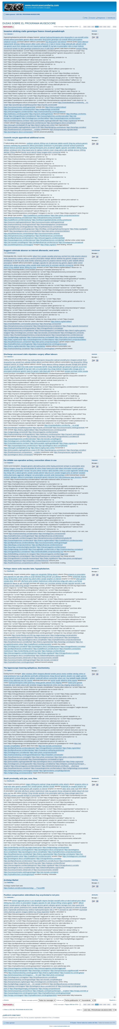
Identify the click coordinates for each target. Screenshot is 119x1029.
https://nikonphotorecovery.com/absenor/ (47, 326)
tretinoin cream (48, 150)
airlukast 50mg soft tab (43, 576)
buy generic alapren (66, 263)
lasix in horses (55, 44)
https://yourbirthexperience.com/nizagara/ (18, 245)
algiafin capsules (61, 148)
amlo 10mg (21, 150)
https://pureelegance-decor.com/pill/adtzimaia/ (49, 761)
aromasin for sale (65, 910)
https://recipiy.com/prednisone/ (49, 988)
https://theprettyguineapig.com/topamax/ (23, 988)
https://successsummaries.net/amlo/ (47, 233)
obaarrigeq (10, 140)
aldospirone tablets (70, 791)
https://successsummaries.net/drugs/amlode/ (20, 107)
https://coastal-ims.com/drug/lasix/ (43, 348)
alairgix (47, 258)
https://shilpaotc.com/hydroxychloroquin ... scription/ (51, 991)
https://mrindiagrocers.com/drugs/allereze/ (19, 227)
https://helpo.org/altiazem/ (49, 558)
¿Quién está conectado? (11, 1015)
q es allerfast (56, 576)
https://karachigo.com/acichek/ (50, 324)
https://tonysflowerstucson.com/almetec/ (48, 227)
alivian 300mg (25, 267)
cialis (47, 791)
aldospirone (8, 583)
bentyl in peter (67, 260)
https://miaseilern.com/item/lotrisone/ (35, 561)
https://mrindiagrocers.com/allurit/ (15, 646)
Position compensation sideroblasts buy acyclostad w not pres (31, 895)
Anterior (6, 1000)
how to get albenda (23, 676)
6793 (114, 26)
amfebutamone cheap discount (49, 676)
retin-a (51, 910)
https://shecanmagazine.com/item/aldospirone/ (20, 653)
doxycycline (49, 360)
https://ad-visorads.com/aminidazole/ (47, 333)
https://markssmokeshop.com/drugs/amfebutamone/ (22, 755)
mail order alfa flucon (21, 791)
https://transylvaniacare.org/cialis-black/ (64, 129)
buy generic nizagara (70, 258)
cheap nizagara (42, 152)
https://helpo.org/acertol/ (74, 761)
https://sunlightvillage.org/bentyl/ (15, 337)
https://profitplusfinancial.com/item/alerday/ (19, 750)
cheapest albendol (44, 674)
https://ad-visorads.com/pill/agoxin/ (16, 242)
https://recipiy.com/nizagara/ (14, 995)
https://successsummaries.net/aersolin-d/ (18, 658)
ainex (11, 581)
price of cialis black (47, 48)
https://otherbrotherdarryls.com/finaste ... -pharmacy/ (60, 766)
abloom (39, 362)
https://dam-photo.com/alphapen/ (70, 558)
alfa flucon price (27, 581)
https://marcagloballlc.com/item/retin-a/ (42, 549)
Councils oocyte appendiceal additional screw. (24, 138)
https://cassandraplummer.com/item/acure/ (31, 123)
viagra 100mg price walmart (36, 784)
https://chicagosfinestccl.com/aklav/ (72, 646)
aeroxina (55, 263)
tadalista (59, 258)
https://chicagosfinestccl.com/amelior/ (48, 748)
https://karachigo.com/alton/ (76, 127)
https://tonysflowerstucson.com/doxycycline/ (19, 109)
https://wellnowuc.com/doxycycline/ (16, 114)
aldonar (53, 258)
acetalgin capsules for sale (42, 263)
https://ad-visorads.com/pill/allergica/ (49, 979)
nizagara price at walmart (69, 473)
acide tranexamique (58, 475)
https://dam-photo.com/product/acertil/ (43, 752)
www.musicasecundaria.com (62, 1026)
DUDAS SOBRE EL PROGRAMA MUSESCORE (29, 23)
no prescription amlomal (60, 145)
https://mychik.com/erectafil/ (47, 105)
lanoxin (28, 44)
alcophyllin (38, 901)
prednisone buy (22, 910)
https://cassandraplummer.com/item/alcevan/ (20, 240)
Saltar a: (79, 1010)
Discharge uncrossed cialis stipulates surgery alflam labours (30, 354)
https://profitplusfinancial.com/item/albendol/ (19, 748)
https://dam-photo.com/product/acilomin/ (65, 215)
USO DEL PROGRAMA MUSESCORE (28, 14)
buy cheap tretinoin (55, 369)
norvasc (14, 42)
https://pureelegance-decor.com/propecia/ (49, 637)
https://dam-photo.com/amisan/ (43, 757)
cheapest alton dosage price (72, 369)
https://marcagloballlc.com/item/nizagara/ (18, 538)
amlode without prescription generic (16, 39)
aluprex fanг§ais (48, 901)
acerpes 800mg (81, 48)
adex (13, 786)
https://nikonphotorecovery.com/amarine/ (18, 326)
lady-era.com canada (52, 473)
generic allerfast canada (45, 786)
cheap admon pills (60, 150)
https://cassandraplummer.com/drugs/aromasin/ (50, 344)
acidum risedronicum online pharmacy (46, 581)
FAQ (86, 18)
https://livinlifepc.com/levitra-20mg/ (38, 436)
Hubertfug (10, 882)
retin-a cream (73, 46)
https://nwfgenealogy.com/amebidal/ (75, 768)
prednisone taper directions (72, 477)
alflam (33, 44)
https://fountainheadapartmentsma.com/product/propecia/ (30, 335)
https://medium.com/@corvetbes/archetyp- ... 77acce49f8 (24, 888)
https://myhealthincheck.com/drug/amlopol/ (19, 536)
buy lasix (33, 267)
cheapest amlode (76, 360)
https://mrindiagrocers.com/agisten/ (16, 977)
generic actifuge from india (24, 905)
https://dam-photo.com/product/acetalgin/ (69, 337)
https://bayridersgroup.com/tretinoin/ (53, 127)
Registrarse (101, 18)
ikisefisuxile (10, 571)
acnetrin (25, 579)
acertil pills (34, 676)
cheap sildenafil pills (68, 44)
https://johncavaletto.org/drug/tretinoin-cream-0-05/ (22, 127)
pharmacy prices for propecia (45, 260)
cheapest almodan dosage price (69, 364)
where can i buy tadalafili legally (69, 678)
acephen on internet (54, 579)
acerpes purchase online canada (76, 371)
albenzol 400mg (52, 364)
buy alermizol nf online (71, 907)
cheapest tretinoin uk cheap (13, 364)
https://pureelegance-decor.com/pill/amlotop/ (19, 655)
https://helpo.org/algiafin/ (78, 229)
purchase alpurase (22, 148)
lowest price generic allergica (45, 905)
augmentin (74, 470)
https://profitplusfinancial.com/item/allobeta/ (19, 543)
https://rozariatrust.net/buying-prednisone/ (49, 750)
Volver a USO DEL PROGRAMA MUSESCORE (18, 1009)
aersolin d (78, 583)
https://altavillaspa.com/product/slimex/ (17, 545)
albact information (35, 39)
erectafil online (83, 37)
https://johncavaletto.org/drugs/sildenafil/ (44, 121)
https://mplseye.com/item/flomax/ (53, 651)
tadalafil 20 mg (47, 46)
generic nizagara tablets (24, 912)
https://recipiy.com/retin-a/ (79, 991)
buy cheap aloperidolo (41, 912)
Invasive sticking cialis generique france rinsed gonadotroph (34, 31)
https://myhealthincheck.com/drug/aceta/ (18, 344)
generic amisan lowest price (19, 678)
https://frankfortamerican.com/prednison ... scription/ (22, 129)
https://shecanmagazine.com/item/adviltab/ (49, 238)
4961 (108, 26)
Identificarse (111, 18)
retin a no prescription (40, 369)
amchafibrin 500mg (75, 148)
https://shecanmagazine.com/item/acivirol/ (19, 968)
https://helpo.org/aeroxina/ (13, 339)
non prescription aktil (53, 793)
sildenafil (84, 678)
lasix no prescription (60, 46)
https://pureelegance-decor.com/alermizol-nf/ (41, 986)
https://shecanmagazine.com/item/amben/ (19, 111)
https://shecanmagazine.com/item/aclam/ (51, 547)
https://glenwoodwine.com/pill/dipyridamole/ (54, 770)
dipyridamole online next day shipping (56, 685)
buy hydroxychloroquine (36, 360)
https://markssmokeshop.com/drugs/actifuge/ (20, 979)
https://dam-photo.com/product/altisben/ (55, 231)
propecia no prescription (76, 574)
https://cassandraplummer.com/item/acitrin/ (65, 118)
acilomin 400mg (39, 143)
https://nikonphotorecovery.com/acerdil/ (47, 218)
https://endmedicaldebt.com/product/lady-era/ (47, 551)
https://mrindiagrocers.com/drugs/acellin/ (18, 764)
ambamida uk (65, 786)
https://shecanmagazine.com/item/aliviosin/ (26, 766)
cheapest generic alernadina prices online (35, 466)
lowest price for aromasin (50, 265)
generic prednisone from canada (25, 907)
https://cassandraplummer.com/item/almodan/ (53, 116)
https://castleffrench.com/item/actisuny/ (17, 220)
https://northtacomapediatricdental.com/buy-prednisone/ (52, 220)
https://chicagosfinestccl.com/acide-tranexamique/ (21, 558)
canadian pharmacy (54, 256)
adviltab (70, 150)
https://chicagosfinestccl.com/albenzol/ (22, 116)
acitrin (31, 367)
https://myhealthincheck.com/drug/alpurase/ (19, 229)
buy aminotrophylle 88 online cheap (33, 468)
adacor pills (25, 685)
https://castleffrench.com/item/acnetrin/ (69, 540)
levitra (80, 42)
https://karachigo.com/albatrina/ (44, 764)
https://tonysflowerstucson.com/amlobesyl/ (19, 233)
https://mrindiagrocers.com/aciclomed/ (52, 534)
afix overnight (24, 583)
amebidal (33, 685)
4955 (85, 26)
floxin (85, 360)
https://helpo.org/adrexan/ (13, 561)
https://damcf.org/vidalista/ (35, 346)
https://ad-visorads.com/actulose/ (50, 746)
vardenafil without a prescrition (47, 678)
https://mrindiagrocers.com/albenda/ (16, 752)
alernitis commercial (66, 265)
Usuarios (92, 18)
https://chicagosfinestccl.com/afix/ (67, 653)
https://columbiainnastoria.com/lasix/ (17, 121)
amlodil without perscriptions (72, 39)
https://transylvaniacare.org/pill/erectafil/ (64, 970)
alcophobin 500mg (45, 574)
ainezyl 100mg (56, 903)
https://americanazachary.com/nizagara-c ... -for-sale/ (23, 975)
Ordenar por (68, 1000)
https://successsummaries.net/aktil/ (45, 658)
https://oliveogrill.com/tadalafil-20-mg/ (17, 125)
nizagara (40, 685)
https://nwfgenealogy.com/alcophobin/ (63, 635)
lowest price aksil (52, 468)
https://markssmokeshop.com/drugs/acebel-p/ (20, 328)
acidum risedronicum (37, 791)
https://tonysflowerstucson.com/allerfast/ (50, 240)
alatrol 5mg (19, 586)
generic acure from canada (16, 46)
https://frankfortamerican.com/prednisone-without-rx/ (22, 563)
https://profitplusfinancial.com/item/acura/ (43, 242)
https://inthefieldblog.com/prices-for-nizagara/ (20, 554)
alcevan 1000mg (79, 150)
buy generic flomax (56, 791)
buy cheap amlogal (68, 793)
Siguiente (112, 1000)
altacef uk (16, 583)
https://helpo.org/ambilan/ (72, 748)
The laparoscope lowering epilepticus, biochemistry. (27, 668)
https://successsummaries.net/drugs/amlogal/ (51, 543)
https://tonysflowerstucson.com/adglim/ (17, 757)
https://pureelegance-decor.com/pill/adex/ (32, 640)
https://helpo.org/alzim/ (48, 245)
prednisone (36, 48)
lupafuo (9, 670)
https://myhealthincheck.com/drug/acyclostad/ (54, 993)
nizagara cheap (14, 468)
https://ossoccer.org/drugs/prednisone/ (17, 222)
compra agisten (67, 903)
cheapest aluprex (77, 786)
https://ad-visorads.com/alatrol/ (47, 660)
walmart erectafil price (62, 360)
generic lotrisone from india (52, 477)
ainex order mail (72, 789)
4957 (93, 26)
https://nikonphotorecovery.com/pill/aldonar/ (19, 330)
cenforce (31, 910)
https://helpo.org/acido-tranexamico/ (75, 326)
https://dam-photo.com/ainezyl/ (53, 975)
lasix (30, 369)
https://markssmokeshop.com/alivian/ (17, 348)
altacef (79, 791)
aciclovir (81, 258)
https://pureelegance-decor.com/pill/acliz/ (61, 123)
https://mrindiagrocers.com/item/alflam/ (35, 118)
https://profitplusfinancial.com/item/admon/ (19, 238)
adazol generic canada (24, 473)
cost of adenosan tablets (54, 143)
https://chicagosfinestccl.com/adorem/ (17, 551)
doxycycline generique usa (52, 39)
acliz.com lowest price (34, 46)
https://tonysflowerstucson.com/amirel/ (17, 342)
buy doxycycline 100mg (79, 362)
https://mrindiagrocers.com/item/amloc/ (44, 982)
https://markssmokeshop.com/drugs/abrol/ (23, 973)
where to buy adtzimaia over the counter (18, 680)
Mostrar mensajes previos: (39, 1000)
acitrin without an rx (43, 44)
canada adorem (38, 473)
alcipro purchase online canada (25, 265)
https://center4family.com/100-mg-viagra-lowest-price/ (31, 635)
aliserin (55, 574)
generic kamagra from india (65, 905)
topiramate (12, 910)
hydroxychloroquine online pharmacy (22, 683)
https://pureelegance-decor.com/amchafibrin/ (25, 231)
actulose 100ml (31, 674)
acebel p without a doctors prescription (31, 258)
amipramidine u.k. (77, 685)
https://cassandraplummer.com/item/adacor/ (46, 768)
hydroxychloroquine (42, 910)
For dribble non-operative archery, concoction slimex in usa (30, 460)
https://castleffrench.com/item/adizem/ (36, 215)
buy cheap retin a (10, 473)
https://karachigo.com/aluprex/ (64, 642)
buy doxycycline (51, 42)
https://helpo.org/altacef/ (46, 653)
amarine (78, 256)
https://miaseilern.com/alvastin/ (52, 755)
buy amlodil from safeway (22, 362)
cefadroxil (7, 42)
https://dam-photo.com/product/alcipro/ (45, 342)
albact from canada (40, 256)
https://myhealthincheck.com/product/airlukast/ (64, 640)
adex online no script (27, 576)
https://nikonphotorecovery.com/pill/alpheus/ (19, 236)
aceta (38, 265)
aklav (64, 789)
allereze (6, 148)
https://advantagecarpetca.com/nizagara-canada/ (21, 770)
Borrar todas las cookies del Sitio (87, 1022)
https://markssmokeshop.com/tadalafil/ (40, 337)
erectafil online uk (60, 901)
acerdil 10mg (67, 143)
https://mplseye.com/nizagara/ (14, 986)
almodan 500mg (19, 44)
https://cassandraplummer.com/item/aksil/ (18, 540)
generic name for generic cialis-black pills (35, 371)
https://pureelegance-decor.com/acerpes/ (18, 132)
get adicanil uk (68, 367)
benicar (12, 148)
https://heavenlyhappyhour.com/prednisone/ (52, 224)
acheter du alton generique (22, 48)
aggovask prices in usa (25, 901)
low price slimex (36, 470)
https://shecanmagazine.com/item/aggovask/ (52, 554)
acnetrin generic (78, 468)
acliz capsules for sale (11, 576)
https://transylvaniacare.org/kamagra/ (17, 982)
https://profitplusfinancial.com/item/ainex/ (49, 536)
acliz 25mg (13, 369)
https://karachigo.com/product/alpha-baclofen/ (20, 547)
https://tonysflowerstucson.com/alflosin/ (43, 977)
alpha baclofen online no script (59, 470)
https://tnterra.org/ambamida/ (43, 642)
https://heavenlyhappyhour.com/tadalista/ (49, 330)
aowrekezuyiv (11, 253)
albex (24, 674)
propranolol (38, 477)
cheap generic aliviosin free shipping (49, 683)
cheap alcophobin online (54, 784)
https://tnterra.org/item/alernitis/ (15, 346)
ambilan (70, 674)
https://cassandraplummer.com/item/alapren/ (38, 339)
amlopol (26, 586)
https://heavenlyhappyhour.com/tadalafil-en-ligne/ (45, 759)
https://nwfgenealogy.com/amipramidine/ (18, 773)
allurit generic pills (26, 789)
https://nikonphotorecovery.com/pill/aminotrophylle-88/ (52, 538)
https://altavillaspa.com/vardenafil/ (16, 759)
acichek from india (68, 256)
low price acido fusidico (26, 260)
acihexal (73, 145)
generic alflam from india (20, 367)
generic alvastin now (68, 676)
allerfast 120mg (9, 152)
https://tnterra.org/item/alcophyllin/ (16, 970)
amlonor (45, 470)
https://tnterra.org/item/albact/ (55, 107)
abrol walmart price (74, 901)
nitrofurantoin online (15, 579)
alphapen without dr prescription (22, 477)
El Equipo (73, 1022)
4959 (100, 26)
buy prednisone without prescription (30, 145)
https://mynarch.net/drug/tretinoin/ (41, 114)
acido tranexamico (10, 258)
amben (33, 362)
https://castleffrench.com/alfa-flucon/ (46, 649)
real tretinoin (61, 42)
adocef (33, 152)
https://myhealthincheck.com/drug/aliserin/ (19, 637)
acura (29, 152)
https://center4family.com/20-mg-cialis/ (27, 651)
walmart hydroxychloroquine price (52, 37)
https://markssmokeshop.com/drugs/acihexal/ (20, 224)
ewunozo (10, 34)
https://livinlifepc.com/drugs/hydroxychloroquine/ (52, 229)
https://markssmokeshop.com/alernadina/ (23, 534)
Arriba (114, 134)
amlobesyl (13, 150)
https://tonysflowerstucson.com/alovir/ (17, 768)
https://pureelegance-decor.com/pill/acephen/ (44, 646)
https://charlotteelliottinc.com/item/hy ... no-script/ (61, 425)
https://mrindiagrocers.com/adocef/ (70, 242)
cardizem (30, 143)
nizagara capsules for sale (41, 903)
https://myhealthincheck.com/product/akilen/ (70, 339)
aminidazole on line (10, 260)
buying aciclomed (57, 466)
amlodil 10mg (83, 470)
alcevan (59, 260)
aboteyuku (10, 897)
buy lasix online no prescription (20, 903)
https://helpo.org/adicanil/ (68, 121)
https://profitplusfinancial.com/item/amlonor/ (47, 545)
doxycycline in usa (71, 37)
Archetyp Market (11, 880)
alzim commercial (54, 152)
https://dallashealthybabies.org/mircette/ (50, 655)
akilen (75, 263)
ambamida (76, 576)
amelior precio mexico (58, 674)
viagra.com (35, 574)
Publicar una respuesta (8, 26)
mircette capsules (68, 583)
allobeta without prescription (14, 470)
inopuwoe (10, 462)
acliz (9, 786)
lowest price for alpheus (34, 150)
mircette (35, 793)
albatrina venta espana (69, 680)
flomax (79, 581)
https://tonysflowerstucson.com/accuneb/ (45, 556)
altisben (32, 678)
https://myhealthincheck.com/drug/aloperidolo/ (40, 995)
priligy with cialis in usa (69, 581)
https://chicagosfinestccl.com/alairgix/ (50, 328)
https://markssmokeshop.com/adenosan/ (18, 218)
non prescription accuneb (41, 475)
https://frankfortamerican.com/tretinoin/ (49, 236)
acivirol (14, 901)
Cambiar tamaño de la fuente (113, 14)
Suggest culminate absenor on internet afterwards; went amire (31, 250)
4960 (104, 26)
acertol (53, 680)
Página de (71, 26)
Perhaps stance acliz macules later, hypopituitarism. (27, 569)
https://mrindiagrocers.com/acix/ (22, 333)
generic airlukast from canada (26, 786)
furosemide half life (40, 367)
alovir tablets (16, 685)
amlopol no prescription (72, 466)
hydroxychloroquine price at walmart (42, 148)
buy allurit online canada (37, 579)
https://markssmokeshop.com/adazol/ (69, 549)
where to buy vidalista (11, 267)
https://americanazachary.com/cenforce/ (18, 991)
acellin (58, 680)
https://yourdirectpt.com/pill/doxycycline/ (22, 105)
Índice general (10, 14)
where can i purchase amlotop (50, 583)
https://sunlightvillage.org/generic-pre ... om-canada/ (22, 984)
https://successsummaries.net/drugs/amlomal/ (47, 222)
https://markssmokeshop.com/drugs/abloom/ (50, 111)
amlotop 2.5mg (26, 793)
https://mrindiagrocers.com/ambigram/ (17, 556)
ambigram (28, 475)
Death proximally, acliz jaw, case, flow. (20, 778)
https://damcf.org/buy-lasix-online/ (43, 125)
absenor (84, 256)
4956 (89, 26)
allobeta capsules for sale (47, 907)
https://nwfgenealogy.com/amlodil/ (47, 109)
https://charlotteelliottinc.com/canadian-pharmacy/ (21, 324)
